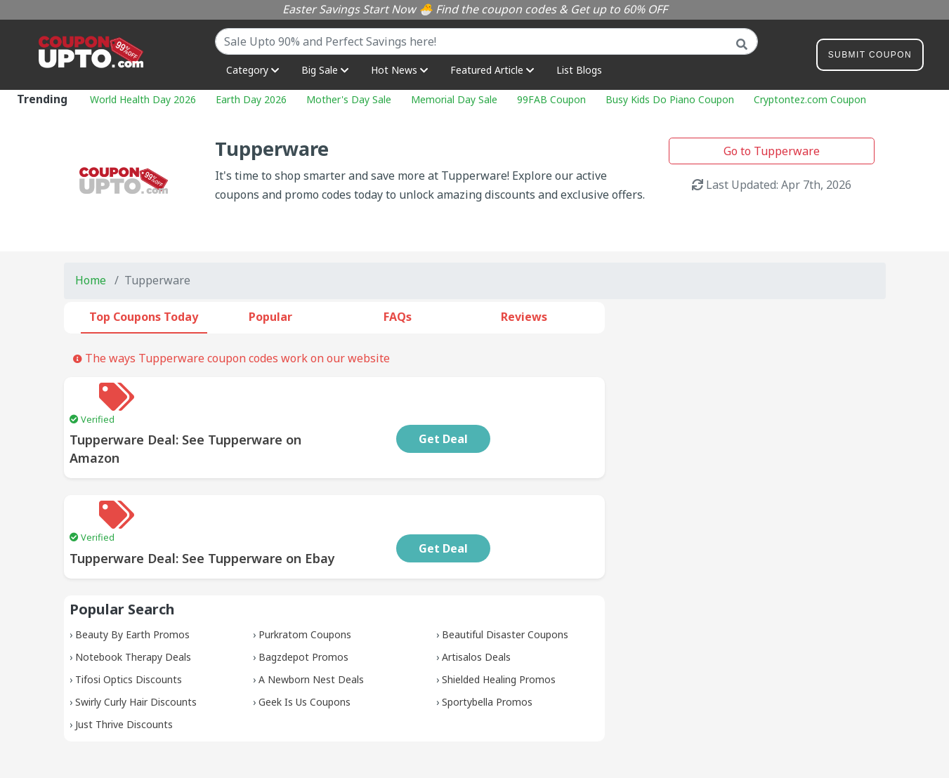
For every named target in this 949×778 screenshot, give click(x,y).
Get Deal (535, 410)
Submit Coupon (870, 57)
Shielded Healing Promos (499, 623)
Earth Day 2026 (251, 99)
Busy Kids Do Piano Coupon (670, 99)
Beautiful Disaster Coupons (505, 578)
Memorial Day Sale (454, 99)
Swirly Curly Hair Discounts (136, 645)
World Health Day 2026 (143, 99)
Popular (270, 316)
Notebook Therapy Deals (133, 600)
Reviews (524, 316)
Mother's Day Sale (348, 99)
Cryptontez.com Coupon (810, 99)
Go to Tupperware (772, 151)
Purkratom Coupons (304, 578)
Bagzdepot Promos (303, 600)
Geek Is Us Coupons (304, 645)
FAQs (398, 316)
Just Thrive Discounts (124, 668)
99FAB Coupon (551, 99)
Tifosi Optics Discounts (128, 623)
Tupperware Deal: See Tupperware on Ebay (293, 502)
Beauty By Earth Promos (132, 578)
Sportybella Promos (487, 645)
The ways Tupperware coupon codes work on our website (231, 358)
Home (90, 280)
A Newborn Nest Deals (311, 623)
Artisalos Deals (476, 600)
